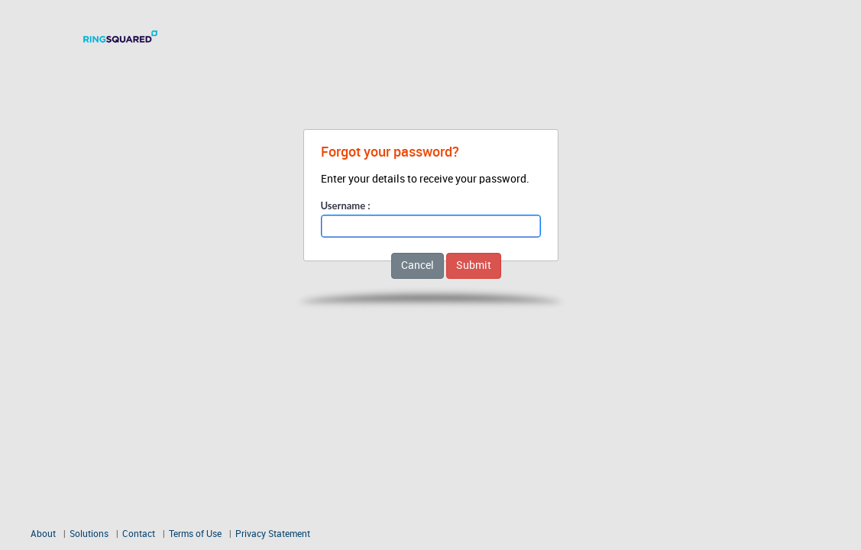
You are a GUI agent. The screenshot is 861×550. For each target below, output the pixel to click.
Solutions (89, 534)
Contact (138, 534)
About (43, 534)
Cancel (417, 265)
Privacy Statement (272, 534)
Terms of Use (196, 534)
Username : (346, 205)
